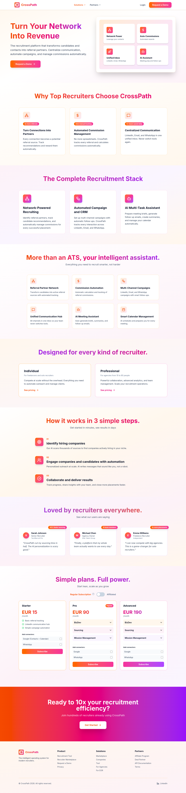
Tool (98, 763)
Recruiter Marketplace (66, 759)
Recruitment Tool (64, 756)
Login (142, 5)
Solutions (80, 5)
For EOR (99, 770)
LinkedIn (162, 783)
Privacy (60, 767)
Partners (95, 5)
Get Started (93, 725)
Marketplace (101, 756)
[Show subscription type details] (93, 594)
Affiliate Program (142, 756)
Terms (137, 767)
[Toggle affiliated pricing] (100, 594)
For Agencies (101, 767)
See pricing (31, 392)
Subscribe (42, 654)
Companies (101, 759)
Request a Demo (160, 5)
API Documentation (143, 763)
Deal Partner (140, 759)
